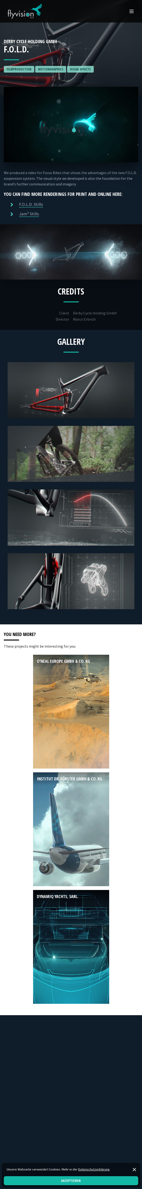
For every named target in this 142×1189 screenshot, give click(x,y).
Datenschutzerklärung (94, 1169)
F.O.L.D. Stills (31, 204)
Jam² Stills (29, 214)
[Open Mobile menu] (131, 11)
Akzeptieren (71, 1180)
